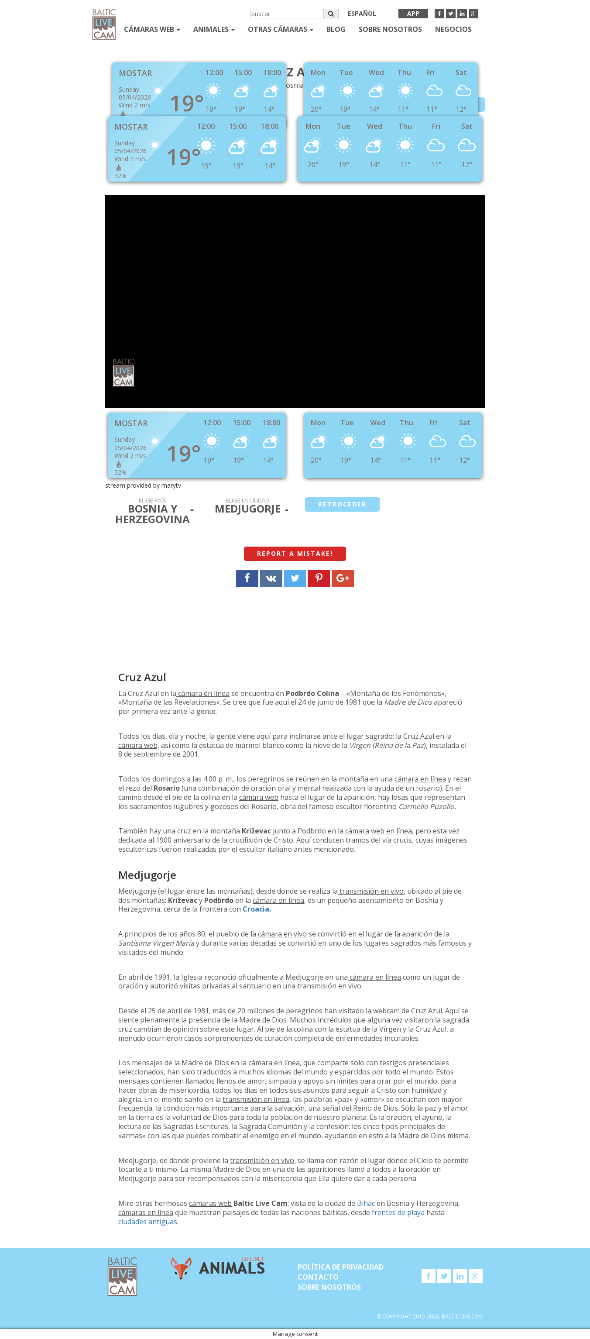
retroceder (342, 504)
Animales (214, 29)
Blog (336, 29)
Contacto (318, 1277)
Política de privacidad (341, 1267)
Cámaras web (152, 29)
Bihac (366, 1203)
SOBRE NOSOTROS (390, 29)
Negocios (453, 29)
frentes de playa (398, 1212)
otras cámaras (280, 29)
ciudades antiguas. (148, 1221)
